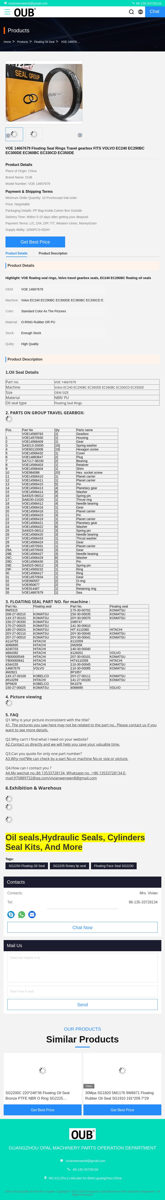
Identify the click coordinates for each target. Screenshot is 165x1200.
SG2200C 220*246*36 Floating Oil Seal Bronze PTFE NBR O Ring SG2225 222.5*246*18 (37, 1096)
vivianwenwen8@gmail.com (26, 3)
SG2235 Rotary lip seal (69, 866)
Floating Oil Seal (44, 41)
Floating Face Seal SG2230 (113, 866)
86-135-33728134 (146, 3)
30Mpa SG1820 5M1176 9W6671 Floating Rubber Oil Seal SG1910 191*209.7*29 (119, 1095)
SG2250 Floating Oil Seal (27, 866)
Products (22, 41)
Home (7, 41)
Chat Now (82, 927)
